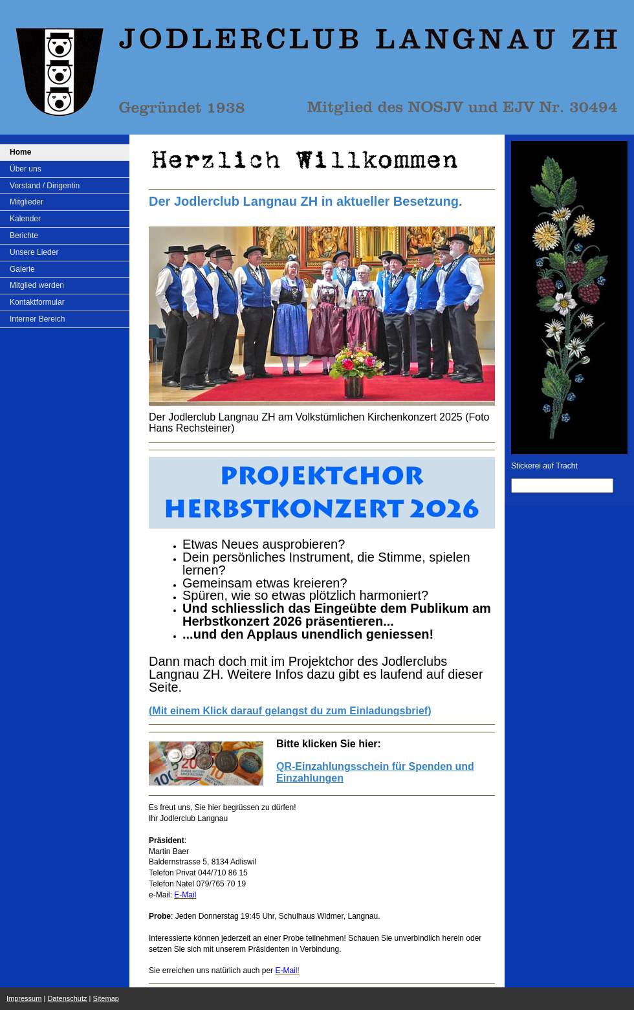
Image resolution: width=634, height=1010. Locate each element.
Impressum (23, 998)
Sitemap (106, 998)
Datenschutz (67, 998)
